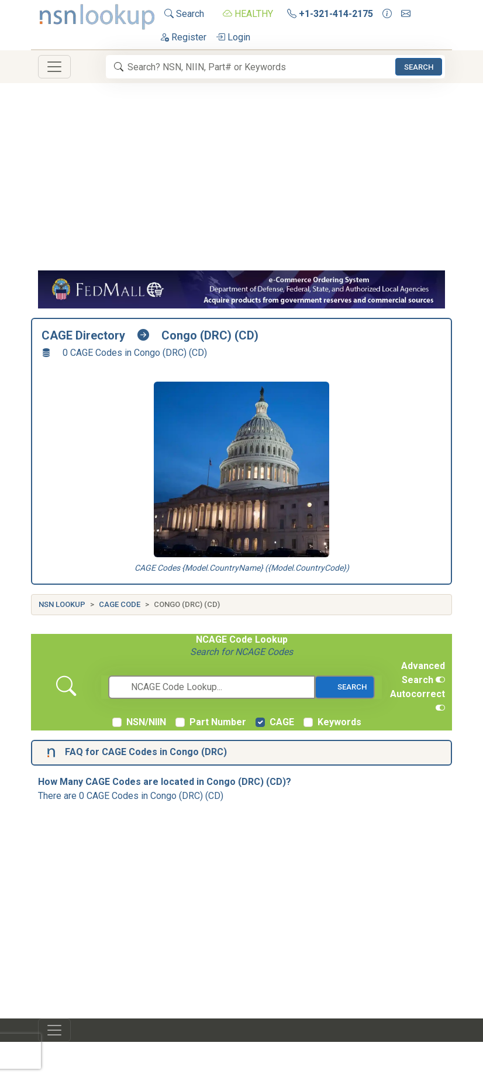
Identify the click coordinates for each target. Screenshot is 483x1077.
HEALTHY (248, 13)
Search (184, 13)
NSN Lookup (62, 604)
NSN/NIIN (146, 722)
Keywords (339, 722)
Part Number (217, 722)
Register (183, 37)
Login (233, 37)
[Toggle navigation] (54, 66)
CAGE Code (119, 604)
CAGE (282, 722)
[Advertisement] (241, 183)
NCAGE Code (224, 639)
